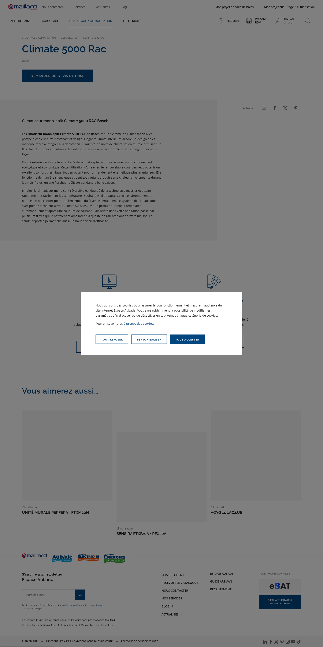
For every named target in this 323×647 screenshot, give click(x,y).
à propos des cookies (138, 323)
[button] (187, 339)
